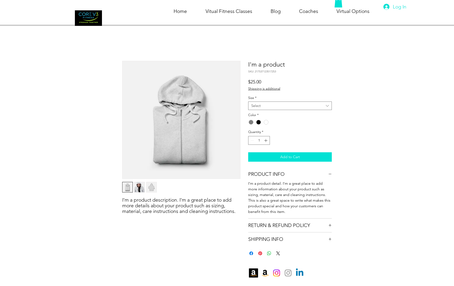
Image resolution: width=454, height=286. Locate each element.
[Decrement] (252, 140)
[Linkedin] (299, 273)
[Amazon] (253, 273)
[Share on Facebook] (251, 253)
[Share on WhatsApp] (269, 253)
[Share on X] (278, 253)
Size (252, 98)
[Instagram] (276, 273)
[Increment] (266, 140)
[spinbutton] (259, 140)
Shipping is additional (264, 88)
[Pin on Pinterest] (260, 253)
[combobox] (290, 106)
